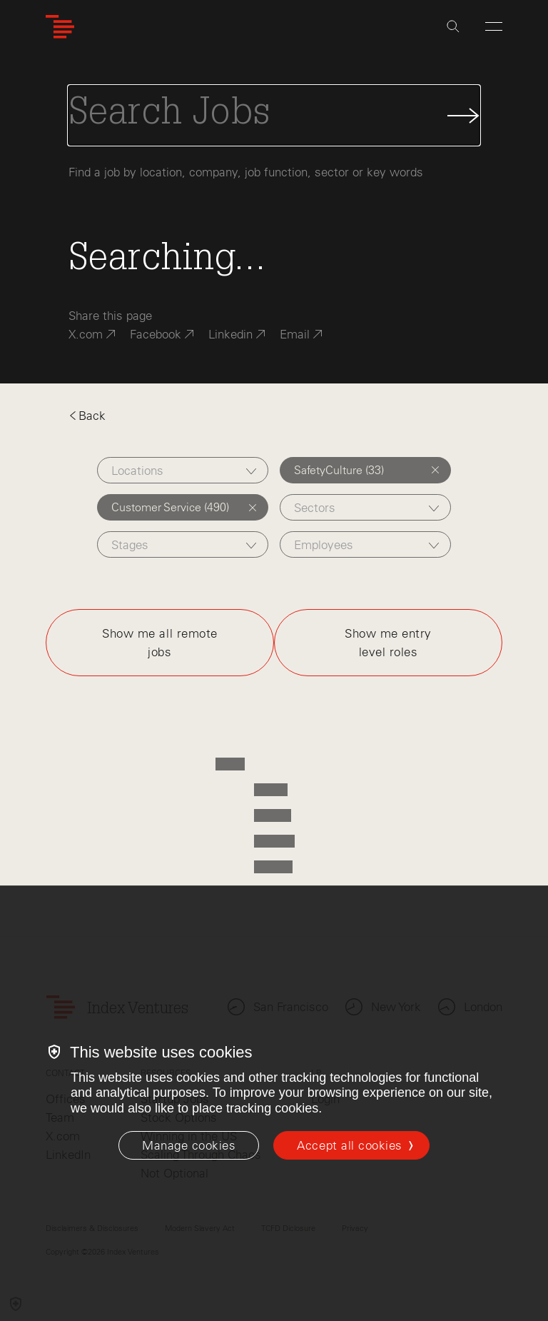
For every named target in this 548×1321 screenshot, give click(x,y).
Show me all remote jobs (159, 642)
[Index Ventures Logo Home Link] (60, 27)
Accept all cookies (349, 1145)
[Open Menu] (493, 26)
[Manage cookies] (188, 1145)
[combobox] (183, 470)
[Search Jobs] (274, 115)
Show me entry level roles (388, 642)
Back (87, 415)
